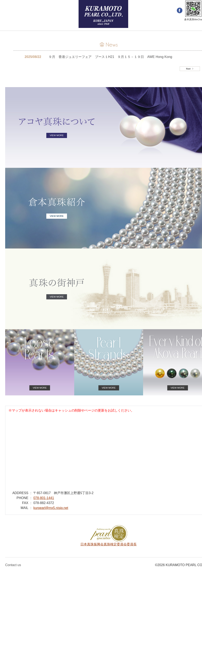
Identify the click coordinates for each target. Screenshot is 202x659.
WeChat (193, 9)
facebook (179, 11)
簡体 (20, 11)
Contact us (13, 565)
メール (46, 11)
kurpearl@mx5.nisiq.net (50, 508)
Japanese (32, 11)
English (9, 11)
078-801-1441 (43, 498)
